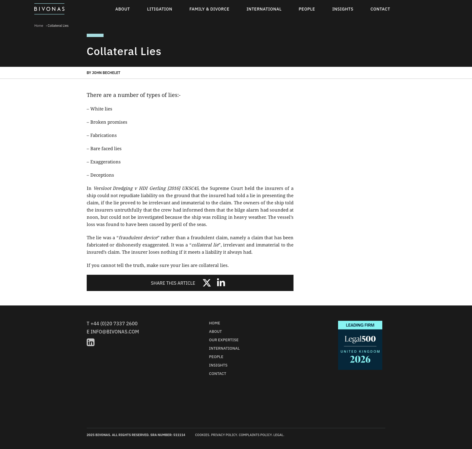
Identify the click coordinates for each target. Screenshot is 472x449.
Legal (278, 435)
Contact (380, 9)
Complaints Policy (255, 435)
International (264, 9)
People (307, 9)
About (122, 9)
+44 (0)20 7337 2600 (114, 323)
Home (38, 25)
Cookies (202, 435)
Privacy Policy (224, 435)
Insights (342, 9)
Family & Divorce (209, 9)
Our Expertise (223, 339)
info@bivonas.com (115, 332)
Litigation (159, 9)
